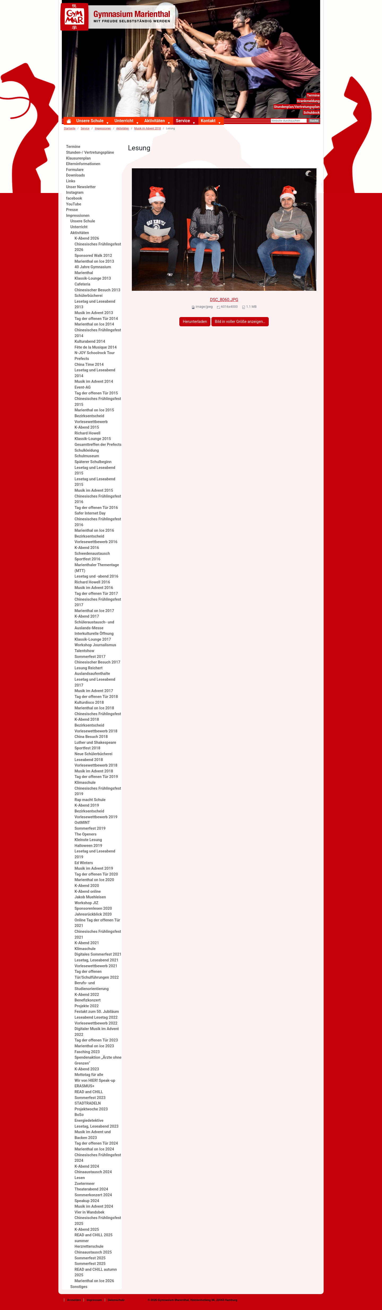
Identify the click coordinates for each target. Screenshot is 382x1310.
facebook (74, 198)
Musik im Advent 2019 (94, 868)
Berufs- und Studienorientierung (92, 986)
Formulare (75, 170)
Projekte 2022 (87, 1006)
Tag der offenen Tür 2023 (96, 1040)
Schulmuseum (87, 456)
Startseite (69, 128)
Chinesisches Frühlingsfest (98, 714)
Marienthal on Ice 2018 (94, 708)
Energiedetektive (89, 1120)
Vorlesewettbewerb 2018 (96, 765)
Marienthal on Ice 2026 (94, 1281)
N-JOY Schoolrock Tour (95, 353)
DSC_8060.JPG (224, 299)
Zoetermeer (85, 1183)
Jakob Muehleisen (90, 897)
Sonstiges (79, 1287)
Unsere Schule (90, 120)
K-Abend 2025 (87, 1229)
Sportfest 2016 (87, 559)
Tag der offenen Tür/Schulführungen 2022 (97, 974)
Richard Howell (87, 433)
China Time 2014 (89, 364)
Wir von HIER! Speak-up (95, 1080)
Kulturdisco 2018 (89, 702)
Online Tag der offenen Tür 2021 (97, 923)
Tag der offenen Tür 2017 (96, 593)
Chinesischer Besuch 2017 (97, 662)
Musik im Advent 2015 (94, 490)
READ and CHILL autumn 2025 (96, 1272)
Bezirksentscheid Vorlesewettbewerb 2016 (96, 539)
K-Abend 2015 (87, 427)
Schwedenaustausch (92, 553)
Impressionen (103, 128)
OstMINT (82, 822)
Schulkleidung (87, 450)
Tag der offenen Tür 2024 (96, 1143)
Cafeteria (82, 284)
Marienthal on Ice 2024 (94, 1149)
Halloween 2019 (88, 845)
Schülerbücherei (89, 295)
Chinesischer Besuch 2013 (97, 290)
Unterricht (123, 120)
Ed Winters (84, 863)
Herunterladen (195, 321)
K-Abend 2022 (87, 994)
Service (183, 120)
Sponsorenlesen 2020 (93, 908)
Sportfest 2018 (87, 748)
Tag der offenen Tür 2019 (96, 777)
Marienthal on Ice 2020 (94, 880)
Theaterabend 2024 (91, 1189)
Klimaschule (85, 782)
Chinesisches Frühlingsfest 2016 (98, 499)
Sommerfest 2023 (90, 1098)
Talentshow (84, 651)
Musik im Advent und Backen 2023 (93, 1135)
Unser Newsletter (81, 187)
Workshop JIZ (86, 903)
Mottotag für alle (89, 1074)
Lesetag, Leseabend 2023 (97, 1126)
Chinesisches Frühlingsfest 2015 (98, 402)
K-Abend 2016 (87, 548)
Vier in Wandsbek (89, 1212)
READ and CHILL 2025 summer (93, 1238)
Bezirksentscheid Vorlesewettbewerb (91, 419)
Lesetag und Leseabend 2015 (95, 470)
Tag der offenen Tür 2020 (96, 874)
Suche (314, 120)
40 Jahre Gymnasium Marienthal (93, 270)
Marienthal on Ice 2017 (94, 611)
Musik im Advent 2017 (94, 691)
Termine (313, 95)
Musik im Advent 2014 (94, 381)
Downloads (75, 175)
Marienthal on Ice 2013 (94, 261)
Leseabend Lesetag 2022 (96, 1017)
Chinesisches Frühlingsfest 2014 (98, 333)
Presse (72, 210)
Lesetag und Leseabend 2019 (95, 854)
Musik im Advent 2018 (147, 128)
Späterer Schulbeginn (93, 462)
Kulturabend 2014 (90, 341)
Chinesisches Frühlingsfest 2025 (98, 1221)
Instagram (75, 192)
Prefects (82, 359)
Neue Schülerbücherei (93, 754)
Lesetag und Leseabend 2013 (95, 304)
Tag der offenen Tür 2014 (96, 318)
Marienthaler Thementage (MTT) (97, 568)
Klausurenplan (78, 158)
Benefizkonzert (88, 1000)
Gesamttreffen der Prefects (98, 444)
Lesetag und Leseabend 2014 (95, 373)
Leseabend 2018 (89, 760)
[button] (108, 123)
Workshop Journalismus (95, 645)
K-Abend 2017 (87, 616)
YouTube (73, 204)
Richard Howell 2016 (92, 582)
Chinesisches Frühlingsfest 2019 (98, 791)
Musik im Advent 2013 (94, 313)
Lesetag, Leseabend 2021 (97, 960)
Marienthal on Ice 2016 (94, 530)
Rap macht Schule (90, 800)
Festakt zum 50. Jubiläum (97, 1011)
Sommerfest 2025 (90, 1258)
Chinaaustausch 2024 (93, 1172)
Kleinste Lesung (88, 840)
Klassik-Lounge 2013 (93, 278)
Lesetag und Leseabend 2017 (95, 682)
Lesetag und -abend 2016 (96, 576)
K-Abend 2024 (87, 1166)
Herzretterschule (89, 1246)
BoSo (79, 1115)
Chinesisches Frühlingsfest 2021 (98, 934)
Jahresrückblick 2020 (93, 914)
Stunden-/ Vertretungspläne (90, 152)
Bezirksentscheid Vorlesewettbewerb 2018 (96, 728)
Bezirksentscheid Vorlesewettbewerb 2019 (96, 814)
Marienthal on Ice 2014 (94, 324)
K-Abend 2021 (87, 943)
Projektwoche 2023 (91, 1109)
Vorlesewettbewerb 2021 (96, 966)
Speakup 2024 (87, 1201)
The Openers (86, 834)
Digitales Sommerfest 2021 (98, 954)
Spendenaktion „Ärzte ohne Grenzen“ (98, 1060)
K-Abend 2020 (87, 885)
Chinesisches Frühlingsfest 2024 (98, 1158)
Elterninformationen (83, 164)
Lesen (80, 1178)
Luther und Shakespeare (95, 742)
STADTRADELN (88, 1103)
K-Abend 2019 (87, 805)
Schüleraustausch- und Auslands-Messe (94, 625)
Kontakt (208, 120)
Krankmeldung (308, 101)
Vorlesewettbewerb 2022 (96, 1023)
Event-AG (83, 387)
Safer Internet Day (90, 513)
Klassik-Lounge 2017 (93, 639)
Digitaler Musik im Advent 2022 (97, 1032)
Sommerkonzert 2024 (93, 1195)
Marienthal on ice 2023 (94, 1046)
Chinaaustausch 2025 (93, 1252)
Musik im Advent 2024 (94, 1206)
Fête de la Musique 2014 (96, 347)
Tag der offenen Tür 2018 (96, 696)
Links (70, 181)
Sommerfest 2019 (90, 828)
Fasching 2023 (87, 1052)
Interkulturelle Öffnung (94, 633)
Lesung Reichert (89, 668)
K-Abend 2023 (87, 1069)
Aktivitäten (154, 120)
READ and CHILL (89, 1092)
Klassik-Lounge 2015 (93, 439)
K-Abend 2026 (87, 238)
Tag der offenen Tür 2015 (96, 393)
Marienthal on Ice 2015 (94, 410)
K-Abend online (88, 891)
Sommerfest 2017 (90, 656)
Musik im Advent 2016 (94, 588)
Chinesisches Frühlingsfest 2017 (98, 602)
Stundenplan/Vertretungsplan (297, 107)
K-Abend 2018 (87, 719)
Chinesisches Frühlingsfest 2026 (98, 247)
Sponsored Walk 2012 (93, 255)
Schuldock (311, 113)
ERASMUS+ (84, 1086)
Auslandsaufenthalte (92, 673)
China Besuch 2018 (91, 737)
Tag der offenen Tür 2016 (96, 507)
